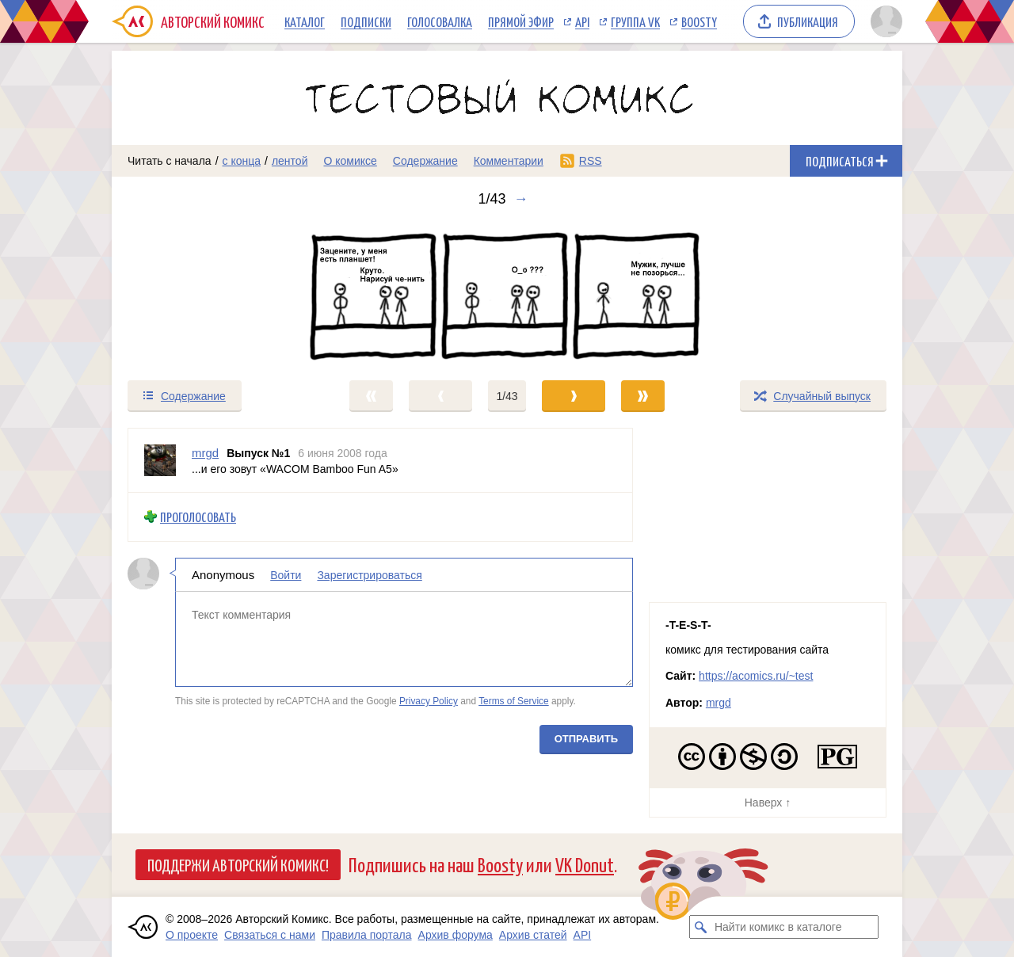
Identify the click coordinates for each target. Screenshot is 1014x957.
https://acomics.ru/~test (756, 675)
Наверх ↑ (768, 802)
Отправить (586, 738)
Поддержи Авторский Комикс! (238, 864)
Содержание (425, 160)
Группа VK (635, 21)
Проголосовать (198, 517)
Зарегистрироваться (369, 574)
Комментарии (508, 160)
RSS (590, 160)
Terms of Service (513, 701)
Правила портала (367, 934)
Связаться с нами (269, 934)
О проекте (192, 934)
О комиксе (349, 160)
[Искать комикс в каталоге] (701, 927)
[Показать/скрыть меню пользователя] (883, 21)
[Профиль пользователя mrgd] (160, 460)
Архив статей (533, 934)
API (582, 21)
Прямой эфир (521, 21)
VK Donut (584, 864)
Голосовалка (439, 21)
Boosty (699, 21)
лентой (290, 160)
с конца (242, 160)
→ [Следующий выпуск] (521, 199)
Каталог (304, 21)
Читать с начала (170, 160)
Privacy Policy (428, 701)
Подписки (366, 21)
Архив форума (455, 934)
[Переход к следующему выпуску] (507, 293)
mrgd (718, 702)
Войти (285, 574)
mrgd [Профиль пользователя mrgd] (205, 452)
